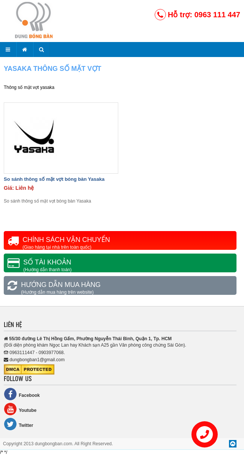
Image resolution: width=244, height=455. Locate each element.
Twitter (18, 424)
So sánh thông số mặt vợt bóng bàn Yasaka (54, 179)
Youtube (20, 409)
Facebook (22, 394)
